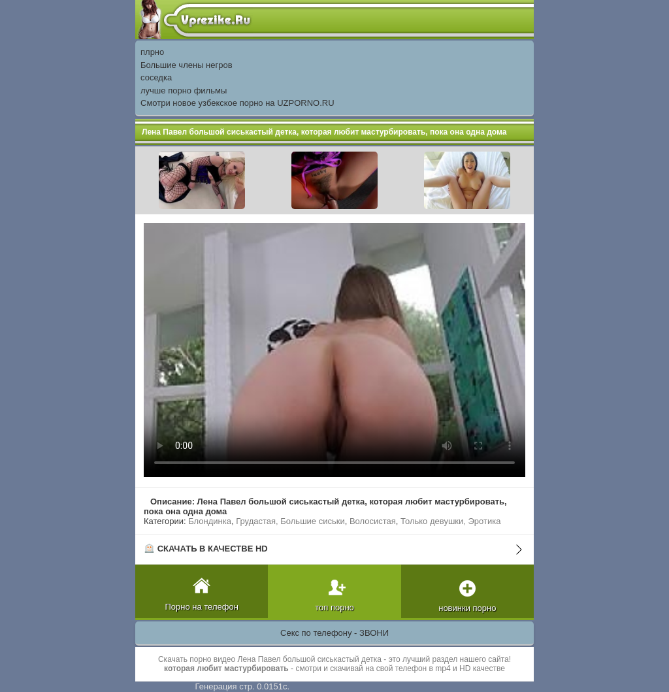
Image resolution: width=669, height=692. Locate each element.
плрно (152, 52)
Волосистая (373, 521)
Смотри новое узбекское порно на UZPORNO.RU (237, 103)
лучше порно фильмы (183, 90)
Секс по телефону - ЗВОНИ (334, 633)
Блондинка (209, 521)
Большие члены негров (186, 65)
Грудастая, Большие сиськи (290, 521)
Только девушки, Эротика (450, 521)
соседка (156, 77)
